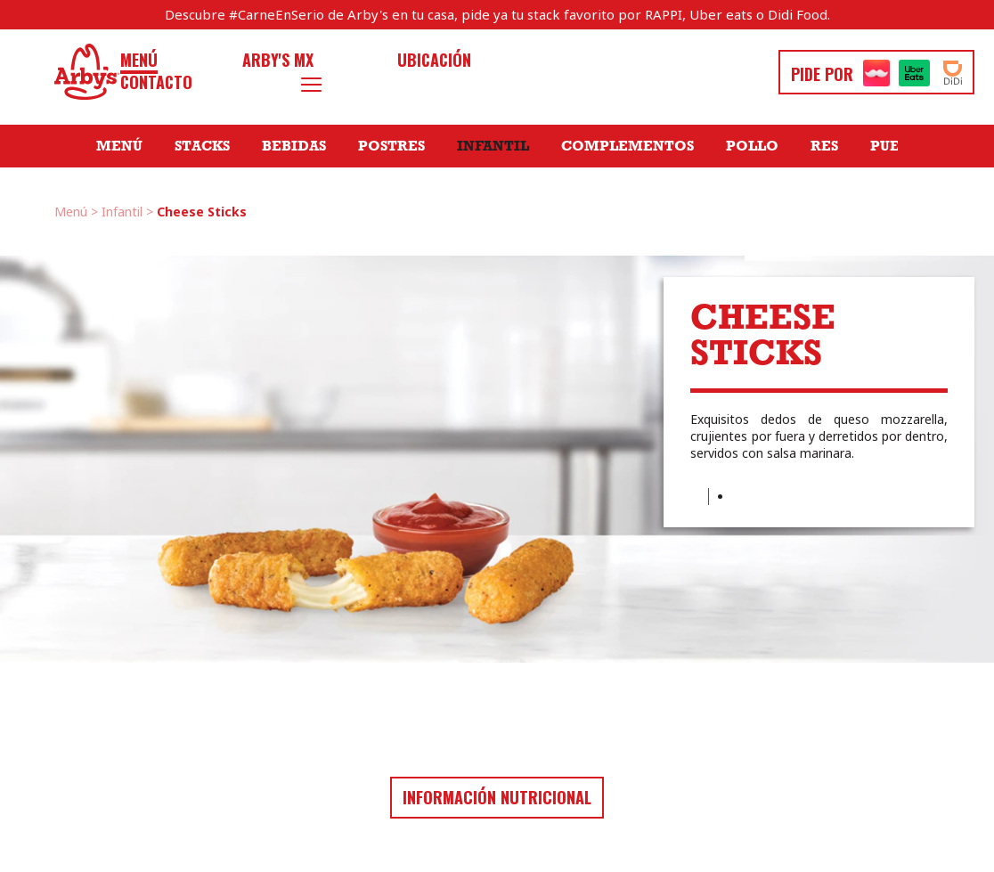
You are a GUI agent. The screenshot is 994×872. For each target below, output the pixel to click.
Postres (391, 146)
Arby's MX (278, 60)
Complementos (627, 146)
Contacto (156, 82)
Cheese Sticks (202, 211)
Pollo (752, 146)
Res (824, 146)
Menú (139, 60)
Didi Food (797, 14)
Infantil (493, 146)
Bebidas (294, 146)
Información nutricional (497, 797)
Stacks (202, 146)
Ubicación (434, 60)
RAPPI (663, 14)
